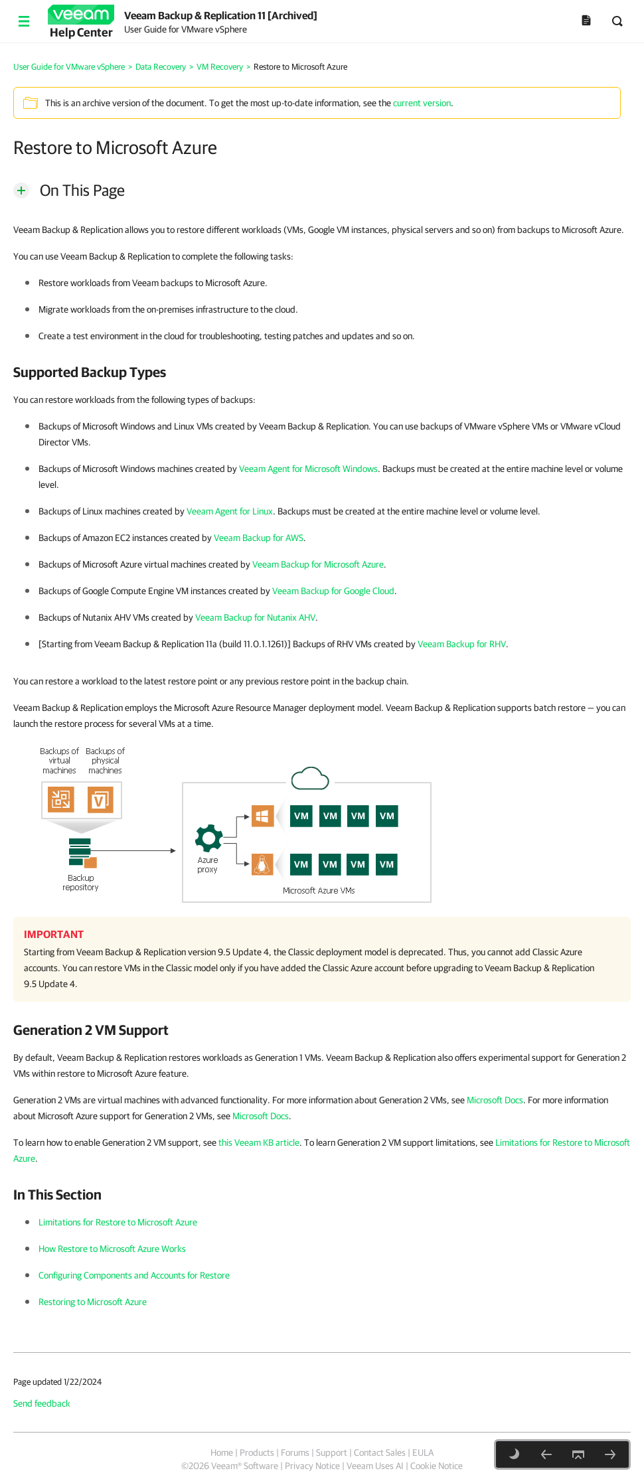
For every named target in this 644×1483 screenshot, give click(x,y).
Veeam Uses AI (375, 1465)
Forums (295, 1452)
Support (331, 1452)
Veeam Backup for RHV (462, 644)
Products (257, 1452)
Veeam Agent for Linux (230, 511)
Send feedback (41, 1403)
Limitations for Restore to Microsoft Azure (118, 1222)
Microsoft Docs (495, 1100)
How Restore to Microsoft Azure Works (112, 1248)
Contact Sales (380, 1452)
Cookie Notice (436, 1465)
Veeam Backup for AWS (258, 537)
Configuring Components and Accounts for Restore (134, 1275)
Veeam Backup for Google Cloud (333, 590)
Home (221, 1452)
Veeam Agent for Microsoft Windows (308, 468)
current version (422, 103)
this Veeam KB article (258, 1142)
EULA (423, 1452)
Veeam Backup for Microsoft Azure (318, 564)
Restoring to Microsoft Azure (93, 1301)
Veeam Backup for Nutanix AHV (255, 617)
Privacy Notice (312, 1465)
